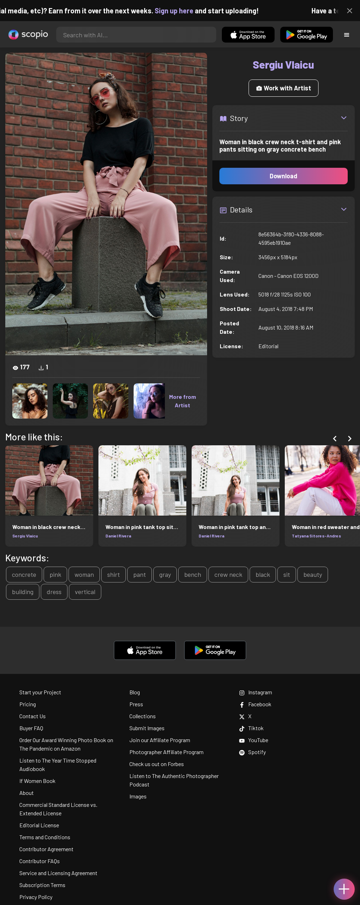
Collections (142, 716)
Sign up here (180, 10)
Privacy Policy (35, 896)
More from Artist (182, 400)
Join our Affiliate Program (159, 740)
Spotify (252, 751)
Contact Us (32, 716)
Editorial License (39, 825)
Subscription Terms (42, 884)
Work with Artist (283, 88)
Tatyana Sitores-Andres (316, 535)
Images (138, 796)
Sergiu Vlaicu (25, 535)
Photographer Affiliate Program (166, 751)
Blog (134, 692)
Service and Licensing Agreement (58, 872)
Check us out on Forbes (156, 763)
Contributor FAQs (39, 861)
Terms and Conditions (44, 837)
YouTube (253, 740)
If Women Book (37, 780)
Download (283, 176)
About (26, 792)
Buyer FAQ (31, 728)
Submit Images (147, 728)
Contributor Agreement (46, 849)
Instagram (255, 692)
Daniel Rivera (118, 535)
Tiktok (251, 728)
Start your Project (40, 692)
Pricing (27, 704)
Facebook (255, 704)
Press (136, 704)
